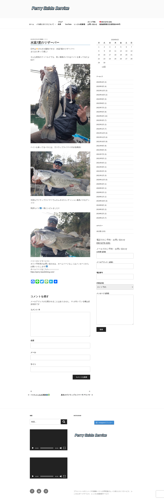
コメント (35, 310)
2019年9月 (100, 205)
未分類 (98, 231)
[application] (48, 439)
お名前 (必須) (114, 255)
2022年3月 (100, 120)
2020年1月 (100, 197)
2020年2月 (100, 192)
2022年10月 (100, 95)
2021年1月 (100, 175)
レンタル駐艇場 (79, 24)
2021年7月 (100, 154)
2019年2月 (100, 213)
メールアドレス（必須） (114, 265)
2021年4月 (100, 163)
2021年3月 (100, 167)
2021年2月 (100, 171)
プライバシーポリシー (82, 491)
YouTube (68, 24)
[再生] (33, 448)
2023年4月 (100, 82)
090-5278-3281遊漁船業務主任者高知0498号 (109, 23)
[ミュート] (61, 448)
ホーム (31, 24)
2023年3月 (100, 86)
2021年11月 (100, 137)
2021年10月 (100, 141)
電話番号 (114, 275)
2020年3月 (100, 188)
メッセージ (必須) (114, 308)
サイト (33, 364)
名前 (32, 340)
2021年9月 (100, 146)
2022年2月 (100, 124)
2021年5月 (100, 158)
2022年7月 (100, 107)
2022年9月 (100, 99)
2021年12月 (100, 133)
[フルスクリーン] (64, 448)
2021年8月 (100, 150)
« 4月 (104, 67)
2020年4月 (100, 184)
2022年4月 (100, 116)
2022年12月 (100, 90)
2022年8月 (100, 103)
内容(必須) (114, 285)
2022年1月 (100, 129)
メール (33, 352)
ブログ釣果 (60, 23)
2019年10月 (100, 201)
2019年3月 (100, 209)
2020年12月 (100, 180)
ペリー (46, 39)
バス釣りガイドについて (46, 24)
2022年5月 (100, 112)
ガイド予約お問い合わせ (92, 23)
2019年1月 (100, 218)
